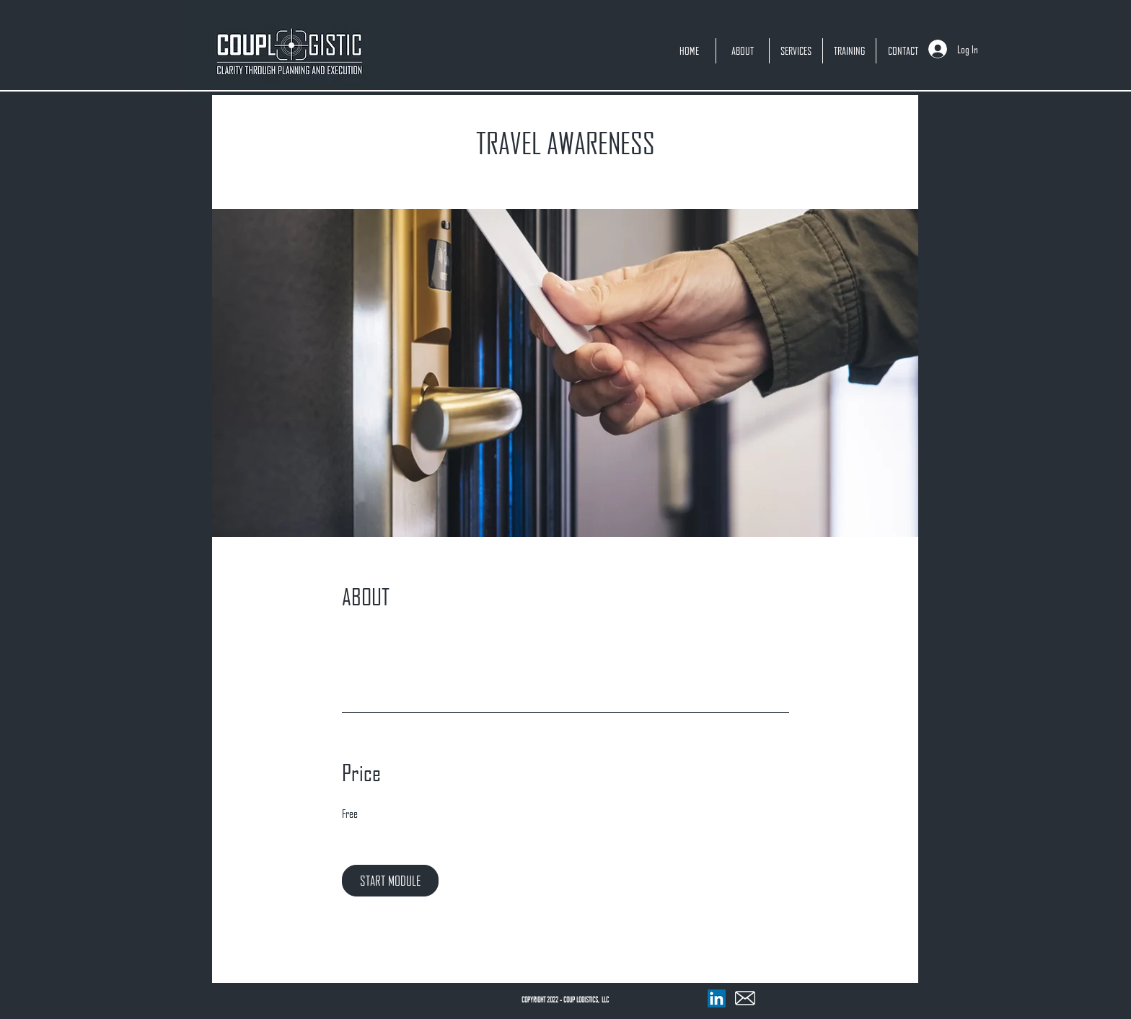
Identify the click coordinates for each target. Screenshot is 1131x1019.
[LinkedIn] (717, 998)
